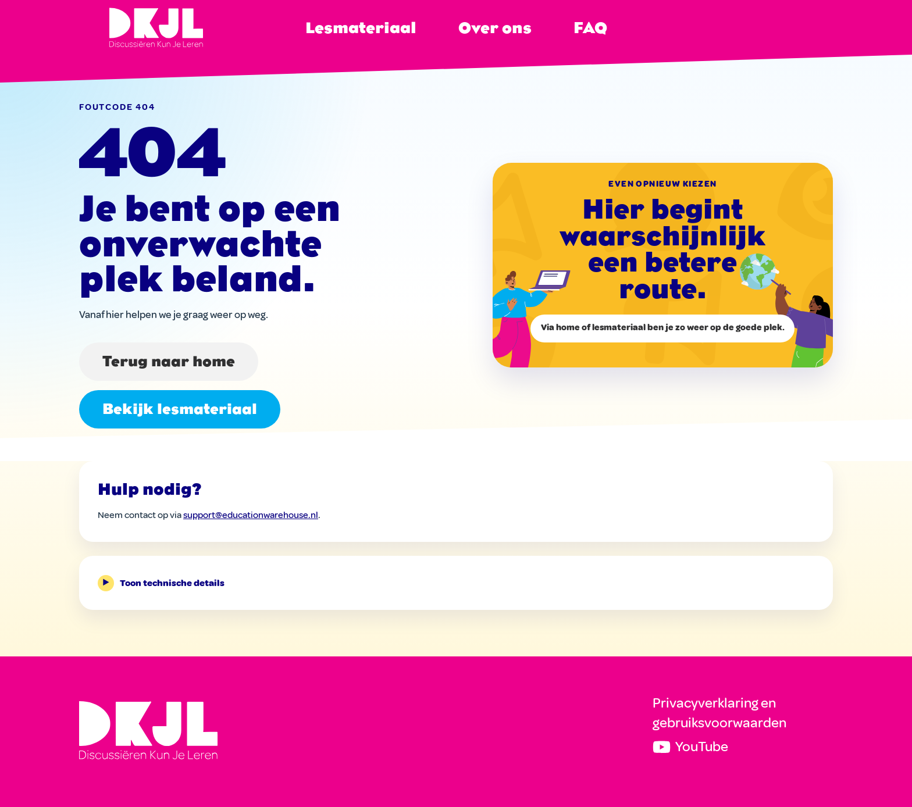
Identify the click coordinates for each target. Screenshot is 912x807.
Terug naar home (168, 361)
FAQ (590, 28)
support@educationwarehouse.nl (250, 515)
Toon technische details (161, 583)
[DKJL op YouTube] (743, 747)
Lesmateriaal (360, 28)
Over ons (495, 28)
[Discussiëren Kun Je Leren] (148, 730)
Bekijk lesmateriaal (179, 409)
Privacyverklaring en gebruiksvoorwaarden (719, 712)
